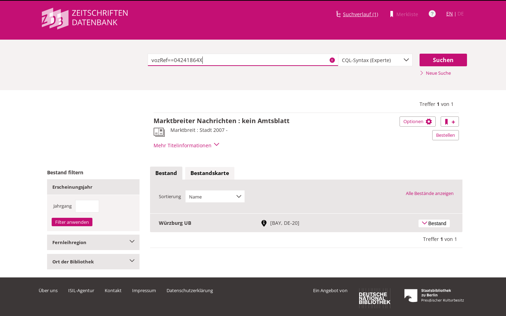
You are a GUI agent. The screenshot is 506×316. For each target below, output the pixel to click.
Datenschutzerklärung (190, 290)
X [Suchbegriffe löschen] (332, 60)
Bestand (166, 172)
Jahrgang (62, 206)
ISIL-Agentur (81, 290)
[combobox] (375, 60)
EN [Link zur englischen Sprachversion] (449, 13)
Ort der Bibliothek (93, 261)
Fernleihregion (93, 242)
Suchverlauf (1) (360, 14)
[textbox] (243, 60)
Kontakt (113, 290)
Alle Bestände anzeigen (430, 193)
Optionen (417, 121)
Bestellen (445, 135)
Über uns (48, 290)
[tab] (166, 173)
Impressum (144, 290)
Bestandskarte (209, 172)
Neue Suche (435, 73)
